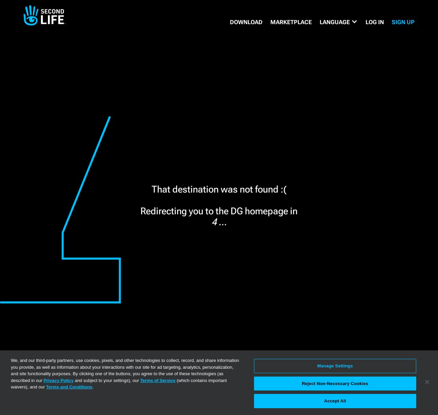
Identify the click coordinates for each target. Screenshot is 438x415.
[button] (339, 22)
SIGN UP (403, 22)
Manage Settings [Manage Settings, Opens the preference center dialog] (335, 365)
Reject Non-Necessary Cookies (335, 383)
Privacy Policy (58, 380)
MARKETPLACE (291, 22)
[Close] (427, 382)
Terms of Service (157, 380)
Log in (375, 22)
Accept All (335, 400)
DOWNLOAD (246, 22)
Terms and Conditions (69, 386)
